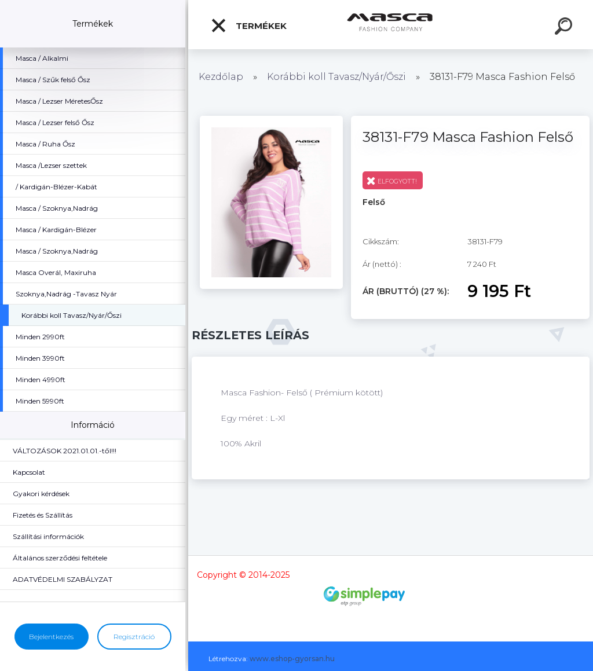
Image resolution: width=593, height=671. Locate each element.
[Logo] (390, 24)
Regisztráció (134, 636)
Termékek (248, 25)
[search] (565, 27)
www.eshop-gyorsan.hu (292, 658)
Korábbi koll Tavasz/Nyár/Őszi (337, 76)
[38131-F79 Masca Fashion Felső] (271, 120)
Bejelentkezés (51, 636)
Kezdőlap (221, 76)
